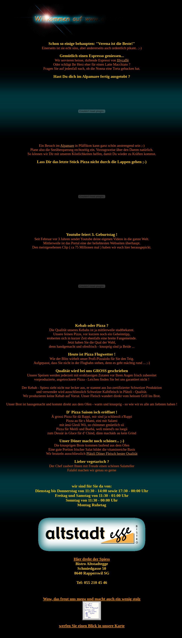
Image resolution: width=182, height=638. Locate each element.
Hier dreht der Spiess (92, 559)
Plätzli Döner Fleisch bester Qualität (111, 454)
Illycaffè (123, 60)
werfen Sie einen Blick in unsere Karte (91, 626)
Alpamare (67, 146)
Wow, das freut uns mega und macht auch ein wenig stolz (91, 599)
